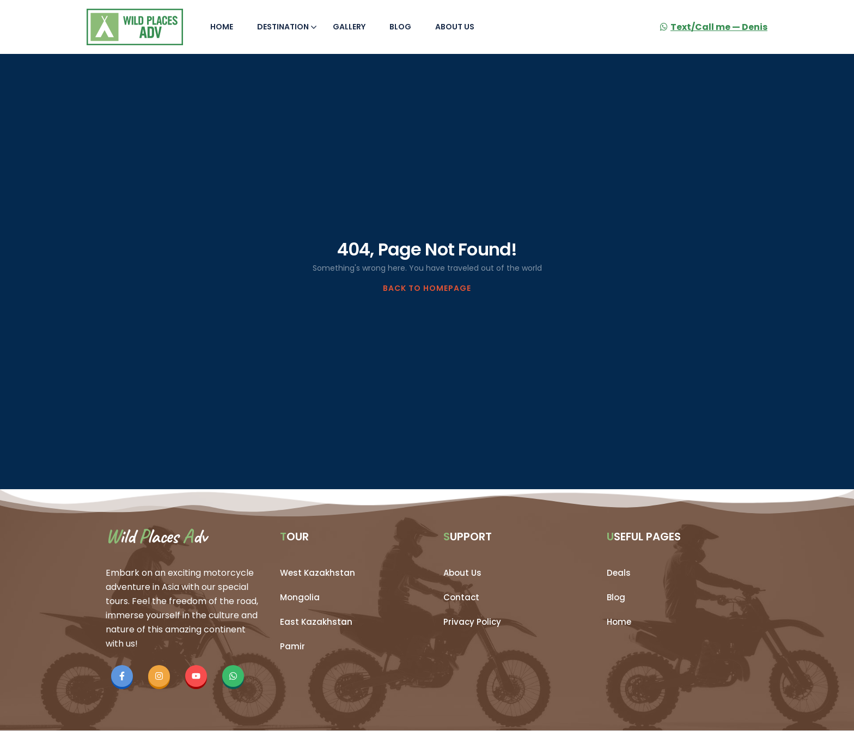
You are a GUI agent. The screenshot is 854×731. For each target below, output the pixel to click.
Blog (400, 26)
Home (221, 26)
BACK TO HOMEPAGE (427, 288)
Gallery (349, 26)
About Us (454, 26)
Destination (287, 26)
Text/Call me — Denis (713, 27)
